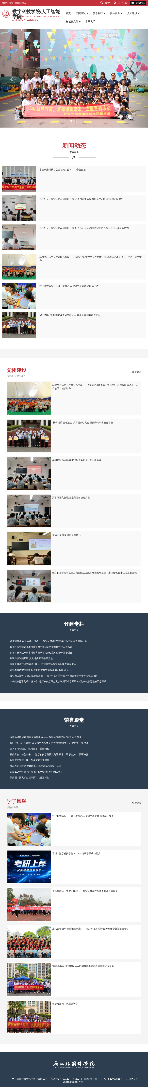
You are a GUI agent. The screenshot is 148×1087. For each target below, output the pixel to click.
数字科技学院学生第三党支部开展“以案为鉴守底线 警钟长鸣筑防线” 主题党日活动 (81, 198)
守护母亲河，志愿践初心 (65, 1003)
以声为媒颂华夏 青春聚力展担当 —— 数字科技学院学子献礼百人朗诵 (45, 737)
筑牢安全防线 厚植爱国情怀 (66, 535)
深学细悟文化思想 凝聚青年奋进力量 (71, 497)
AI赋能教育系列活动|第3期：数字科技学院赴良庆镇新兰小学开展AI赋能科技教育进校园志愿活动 (59, 681)
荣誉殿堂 (74, 720)
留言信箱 (138, 2)
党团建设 (133, 13)
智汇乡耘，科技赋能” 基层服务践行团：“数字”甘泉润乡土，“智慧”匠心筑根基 (49, 743)
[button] (11, 78)
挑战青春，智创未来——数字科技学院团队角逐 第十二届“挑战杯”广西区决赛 (49, 754)
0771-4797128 (61, 1078)
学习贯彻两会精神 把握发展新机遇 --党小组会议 (76, 460)
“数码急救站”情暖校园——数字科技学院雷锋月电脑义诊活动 (83, 966)
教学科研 (99, 13)
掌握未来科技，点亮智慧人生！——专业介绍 (62, 169)
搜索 (105, 2)
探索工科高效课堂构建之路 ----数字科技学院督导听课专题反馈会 (43, 664)
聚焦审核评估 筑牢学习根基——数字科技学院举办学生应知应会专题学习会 (48, 641)
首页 (68, 13)
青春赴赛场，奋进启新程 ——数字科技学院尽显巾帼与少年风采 (85, 891)
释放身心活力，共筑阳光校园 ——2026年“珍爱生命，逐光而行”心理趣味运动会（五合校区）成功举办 (95, 387)
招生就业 (116, 13)
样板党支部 (73, 21)
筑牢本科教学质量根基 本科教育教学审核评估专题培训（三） (41, 670)
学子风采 (90, 21)
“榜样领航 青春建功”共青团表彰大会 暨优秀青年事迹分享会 (69, 315)
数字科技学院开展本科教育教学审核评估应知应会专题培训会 (41, 652)
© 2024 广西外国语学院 (85, 1078)
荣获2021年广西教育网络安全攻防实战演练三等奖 (35, 766)
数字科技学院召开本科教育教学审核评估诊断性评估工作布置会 (42, 647)
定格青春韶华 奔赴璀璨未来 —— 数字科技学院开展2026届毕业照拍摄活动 (90, 928)
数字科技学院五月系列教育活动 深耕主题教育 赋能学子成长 (70, 286)
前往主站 (121, 2)
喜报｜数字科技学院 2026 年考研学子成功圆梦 (76, 853)
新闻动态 (74, 145)
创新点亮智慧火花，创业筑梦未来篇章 (29, 760)
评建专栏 (74, 624)
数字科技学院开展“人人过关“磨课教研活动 (31, 658)
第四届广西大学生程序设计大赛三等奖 (29, 777)
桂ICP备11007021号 (111, 1078)
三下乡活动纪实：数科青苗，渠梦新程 (29, 748)
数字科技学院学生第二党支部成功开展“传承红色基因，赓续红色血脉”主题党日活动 (94, 572)
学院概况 (82, 13)
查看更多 (74, 152)
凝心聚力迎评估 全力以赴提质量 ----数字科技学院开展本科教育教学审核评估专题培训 (53, 675)
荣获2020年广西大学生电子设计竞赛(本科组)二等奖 (36, 771)
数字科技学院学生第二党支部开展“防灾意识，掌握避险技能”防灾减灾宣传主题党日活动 (84, 227)
